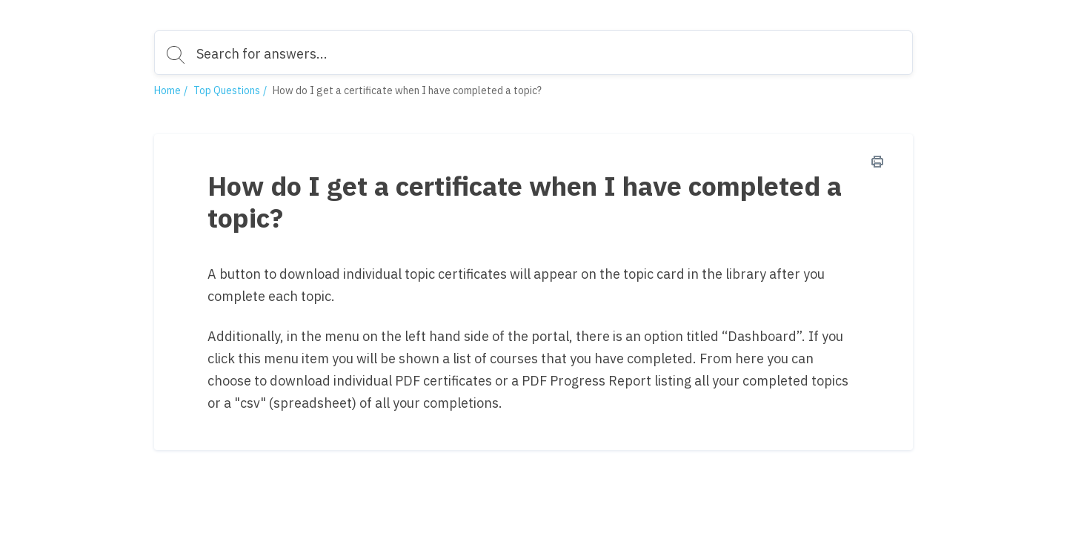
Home (167, 90)
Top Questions (226, 90)
